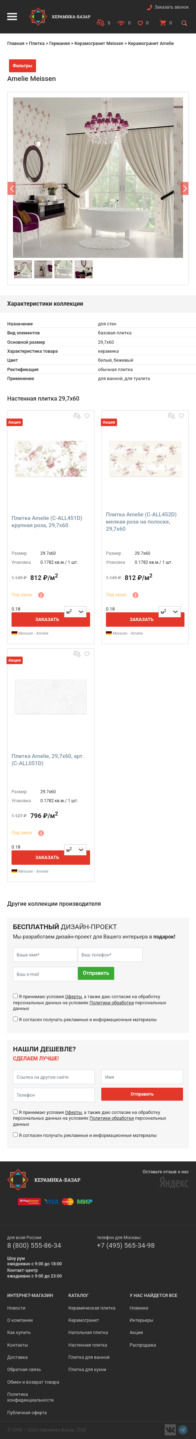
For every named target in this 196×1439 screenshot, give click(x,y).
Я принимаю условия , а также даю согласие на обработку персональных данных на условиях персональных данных (89, 1002)
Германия (59, 43)
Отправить (96, 973)
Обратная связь (24, 1369)
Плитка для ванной (89, 1357)
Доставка (17, 1357)
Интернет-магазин (30, 1295)
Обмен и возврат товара (33, 1382)
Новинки (139, 1308)
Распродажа (143, 1345)
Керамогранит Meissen (99, 43)
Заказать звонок (172, 7)
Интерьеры (141, 1320)
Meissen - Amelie (30, 633)
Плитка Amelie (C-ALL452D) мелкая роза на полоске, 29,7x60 (141, 521)
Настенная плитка (87, 1345)
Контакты (17, 1345)
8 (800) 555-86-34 (34, 1245)
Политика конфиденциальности (30, 1397)
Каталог (78, 1295)
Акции (136, 1332)
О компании (20, 1320)
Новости (16, 1308)
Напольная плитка (88, 1332)
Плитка (36, 43)
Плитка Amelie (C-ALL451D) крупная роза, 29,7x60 (47, 522)
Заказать (47, 619)
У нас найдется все (154, 1295)
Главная (15, 43)
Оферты (73, 996)
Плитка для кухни (87, 1369)
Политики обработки (111, 1002)
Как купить (19, 1332)
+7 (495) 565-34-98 (126, 1245)
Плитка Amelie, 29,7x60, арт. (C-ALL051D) (48, 760)
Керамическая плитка (92, 1308)
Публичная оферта (27, 1412)
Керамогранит (83, 1320)
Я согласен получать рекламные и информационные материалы (88, 1019)
